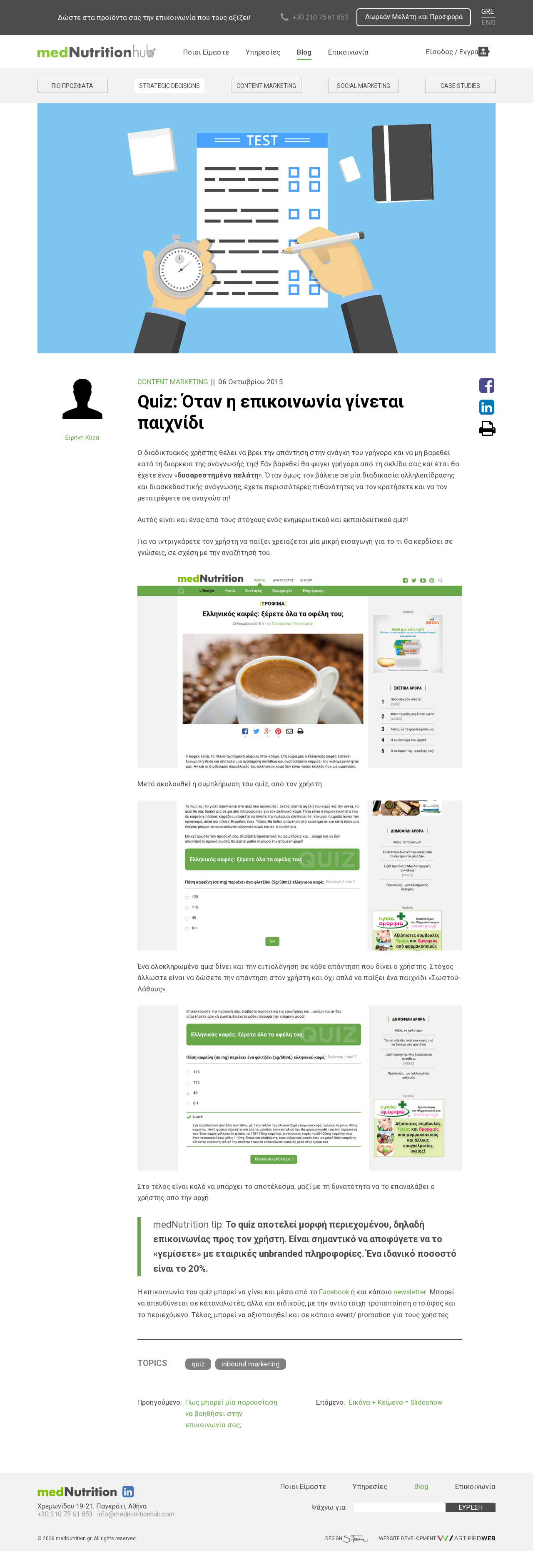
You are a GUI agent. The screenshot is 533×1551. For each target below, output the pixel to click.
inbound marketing (251, 1363)
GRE (488, 11)
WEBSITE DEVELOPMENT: (437, 1539)
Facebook (334, 1292)
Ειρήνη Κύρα (82, 437)
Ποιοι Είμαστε (206, 52)
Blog (304, 52)
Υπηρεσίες (263, 52)
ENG (489, 23)
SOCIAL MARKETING (363, 86)
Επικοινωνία (348, 52)
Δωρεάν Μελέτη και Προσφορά (413, 17)
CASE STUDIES (460, 86)
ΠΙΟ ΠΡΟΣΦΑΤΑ (72, 86)
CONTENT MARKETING (266, 86)
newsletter (410, 1292)
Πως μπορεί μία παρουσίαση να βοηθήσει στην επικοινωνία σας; (231, 1413)
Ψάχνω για (328, 1507)
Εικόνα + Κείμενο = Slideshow (396, 1402)
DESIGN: (347, 1539)
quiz (198, 1363)
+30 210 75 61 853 (314, 17)
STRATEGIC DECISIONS (169, 86)
